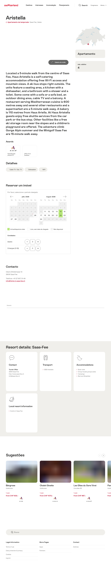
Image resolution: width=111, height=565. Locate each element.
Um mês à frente (65, 196)
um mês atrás (12, 196)
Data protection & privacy (14, 550)
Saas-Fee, (33, 22)
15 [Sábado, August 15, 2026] (61, 212)
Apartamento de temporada (17, 22)
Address (76, 547)
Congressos (87, 5)
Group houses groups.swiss (87, 372)
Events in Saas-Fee (16, 411)
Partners (42, 550)
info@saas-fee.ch (14, 376)
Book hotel (81, 369)
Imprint (8, 558)
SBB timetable (48, 369)
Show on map (90, 36)
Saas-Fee (40, 347)
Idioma (96, 5)
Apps (41, 547)
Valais (39, 22)
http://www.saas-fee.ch (16, 374)
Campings (81, 374)
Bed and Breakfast (84, 376)
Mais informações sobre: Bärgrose (21, 484)
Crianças (13, 248)
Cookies (8, 554)
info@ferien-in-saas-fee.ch (15, 281)
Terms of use (10, 547)
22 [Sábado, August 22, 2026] (61, 215)
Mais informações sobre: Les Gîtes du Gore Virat (89, 484)
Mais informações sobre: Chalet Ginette (55, 484)
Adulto (9, 242)
